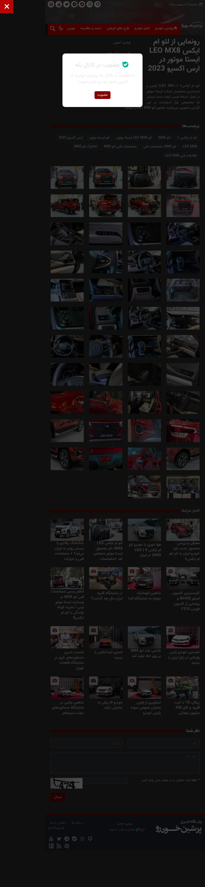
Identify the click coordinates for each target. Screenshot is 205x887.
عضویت (102, 95)
